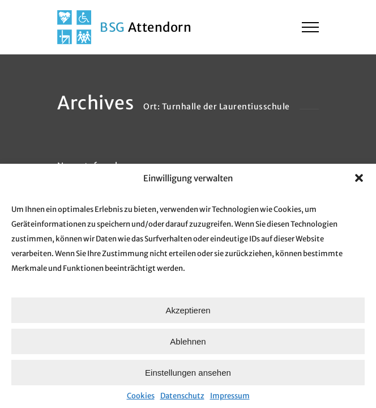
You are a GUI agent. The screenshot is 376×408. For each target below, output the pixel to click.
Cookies (141, 396)
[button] (359, 178)
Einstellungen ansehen (188, 372)
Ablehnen (188, 341)
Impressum (230, 396)
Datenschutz (182, 396)
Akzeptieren (187, 310)
